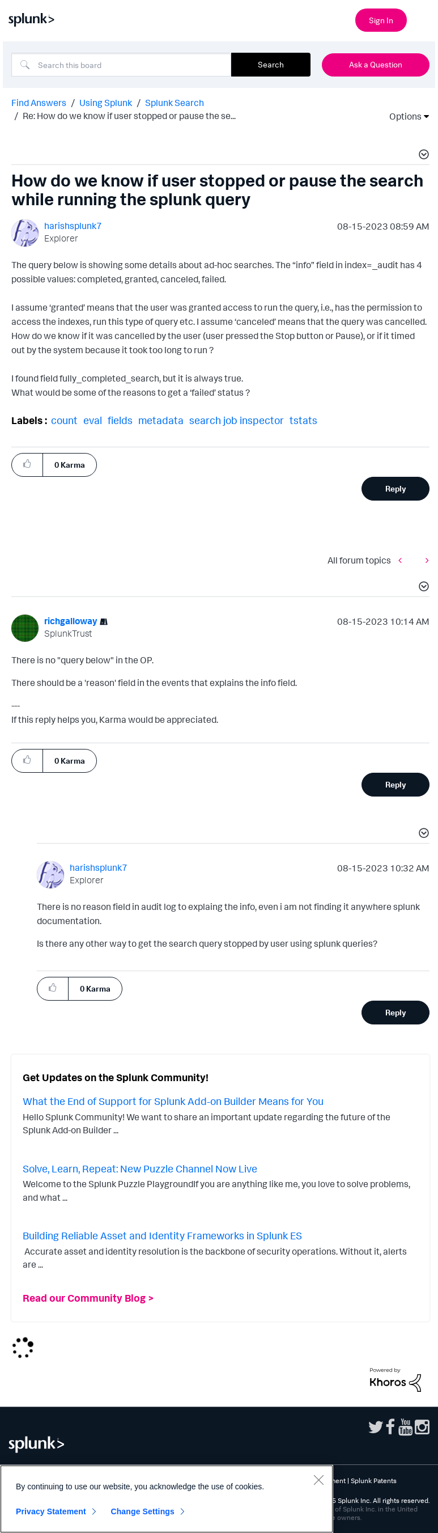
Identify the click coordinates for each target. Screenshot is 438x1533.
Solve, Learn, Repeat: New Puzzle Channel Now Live (140, 1168)
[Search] (121, 65)
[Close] (318, 1479)
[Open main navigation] (423, 19)
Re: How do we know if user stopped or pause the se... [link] (129, 115)
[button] (422, 156)
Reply (395, 488)
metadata (161, 420)
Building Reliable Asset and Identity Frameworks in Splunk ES (162, 1235)
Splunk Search (174, 102)
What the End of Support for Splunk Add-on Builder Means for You (173, 1101)
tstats (303, 420)
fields (120, 420)
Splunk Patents (374, 1480)
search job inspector (236, 420)
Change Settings (142, 1511)
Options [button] (401, 116)
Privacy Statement (51, 1511)
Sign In (381, 20)
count (64, 420)
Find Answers (38, 102)
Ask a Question (375, 64)
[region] (166, 1499)
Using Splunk (105, 102)
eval (92, 420)
